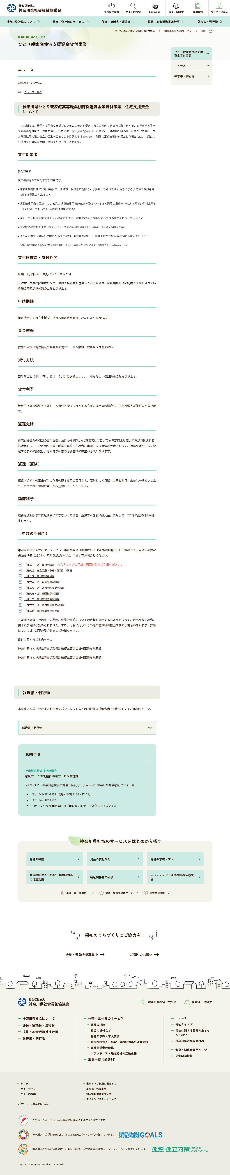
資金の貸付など (100, 859)
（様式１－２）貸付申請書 (41, 564)
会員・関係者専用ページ (116, 893)
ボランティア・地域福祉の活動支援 (172, 877)
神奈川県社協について (20, 21)
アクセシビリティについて (101, 1099)
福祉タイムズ (184, 1024)
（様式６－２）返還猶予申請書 (44, 593)
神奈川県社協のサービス (68, 21)
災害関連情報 (154, 893)
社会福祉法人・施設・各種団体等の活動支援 (51, 877)
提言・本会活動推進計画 (164, 21)
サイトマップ (28, 1088)
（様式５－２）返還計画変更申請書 (47, 587)
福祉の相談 (37, 859)
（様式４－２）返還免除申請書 (44, 581)
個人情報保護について (98, 1094)
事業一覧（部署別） (74, 893)
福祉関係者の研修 (101, 877)
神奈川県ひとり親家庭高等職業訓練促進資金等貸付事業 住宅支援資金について (85, 109)
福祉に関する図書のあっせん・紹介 (192, 1032)
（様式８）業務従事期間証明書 (44, 610)
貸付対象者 (28, 154)
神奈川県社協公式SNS (189, 1041)
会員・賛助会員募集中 (82, 954)
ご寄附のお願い (141, 954)
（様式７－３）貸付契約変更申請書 (47, 605)
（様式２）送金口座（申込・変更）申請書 (51, 570)
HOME (203, 31)
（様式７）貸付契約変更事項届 (44, 599)
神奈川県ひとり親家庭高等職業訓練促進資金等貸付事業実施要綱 (59, 648)
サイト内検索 (28, 1094)
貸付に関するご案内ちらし (35, 639)
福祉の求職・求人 (162, 859)
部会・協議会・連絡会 (116, 21)
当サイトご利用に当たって (101, 1083)
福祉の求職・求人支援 (105, 1036)
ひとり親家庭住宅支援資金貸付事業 (188, 54)
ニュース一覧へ (34, 92)
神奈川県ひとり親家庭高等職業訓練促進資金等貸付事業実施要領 (59, 657)
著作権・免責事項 (96, 1088)
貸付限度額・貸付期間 (38, 257)
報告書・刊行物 (208, 21)
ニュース (180, 65)
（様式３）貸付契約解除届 (41, 576)
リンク (24, 1083)
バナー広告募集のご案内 (34, 1104)
